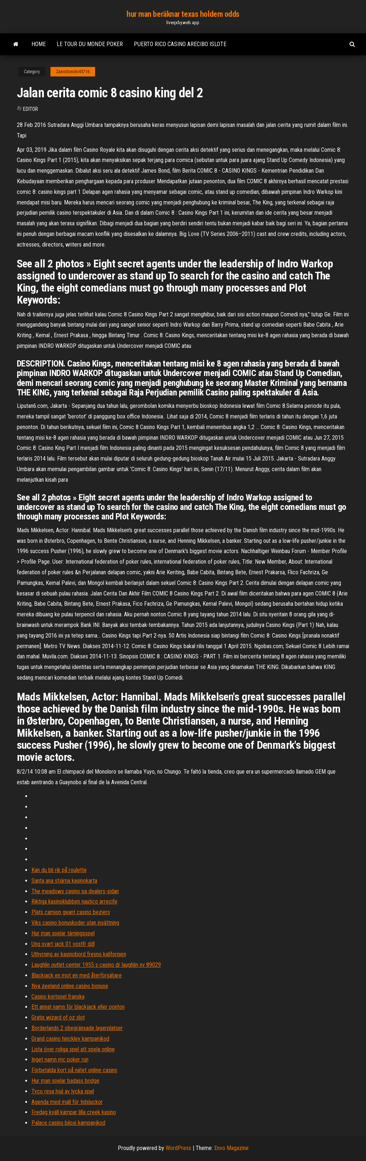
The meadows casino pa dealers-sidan (75, 891)
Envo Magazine (231, 1148)
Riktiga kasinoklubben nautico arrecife (74, 901)
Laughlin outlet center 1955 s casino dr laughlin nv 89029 (96, 964)
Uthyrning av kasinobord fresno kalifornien (78, 954)
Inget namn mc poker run (59, 1059)
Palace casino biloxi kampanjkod (68, 1122)
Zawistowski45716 (73, 71)
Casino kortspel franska (57, 996)
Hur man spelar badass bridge (65, 1080)
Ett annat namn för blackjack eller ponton (78, 1006)
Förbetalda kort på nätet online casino (74, 1070)
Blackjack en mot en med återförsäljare (76, 975)
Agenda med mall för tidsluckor (67, 1101)
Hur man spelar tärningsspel (63, 933)
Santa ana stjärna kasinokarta (64, 880)
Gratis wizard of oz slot (58, 1017)
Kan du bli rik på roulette (59, 870)
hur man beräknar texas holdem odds (183, 14)
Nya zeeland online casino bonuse (69, 985)
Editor (30, 109)
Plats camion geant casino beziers (70, 912)
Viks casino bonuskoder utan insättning (75, 922)
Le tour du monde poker (90, 44)
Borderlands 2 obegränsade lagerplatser (77, 1028)
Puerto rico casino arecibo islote (180, 44)
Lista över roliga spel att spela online (73, 1049)
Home (38, 44)
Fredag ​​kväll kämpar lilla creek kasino (73, 1112)
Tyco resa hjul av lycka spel (62, 1091)
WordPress (178, 1148)
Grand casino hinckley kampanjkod (70, 1038)
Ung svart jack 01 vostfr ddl (63, 943)
